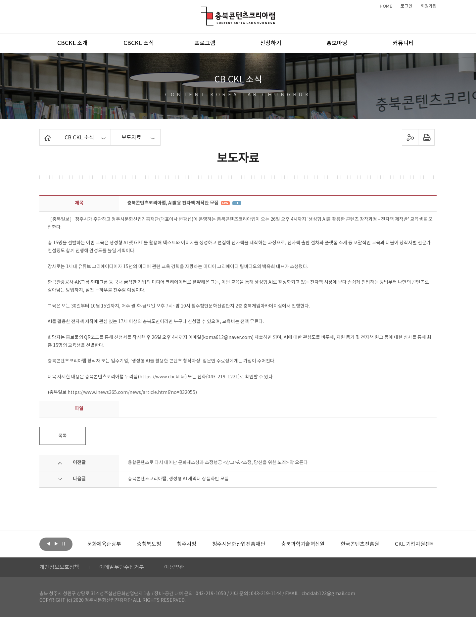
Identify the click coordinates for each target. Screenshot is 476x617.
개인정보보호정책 (59, 567)
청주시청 (186, 544)
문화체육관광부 (104, 544)
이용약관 (174, 567)
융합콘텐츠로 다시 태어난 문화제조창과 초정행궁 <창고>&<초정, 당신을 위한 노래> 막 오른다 (218, 462)
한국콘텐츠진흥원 (360, 544)
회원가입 (429, 6)
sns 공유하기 (410, 137)
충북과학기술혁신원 (302, 544)
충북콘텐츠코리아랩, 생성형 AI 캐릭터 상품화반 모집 (178, 479)
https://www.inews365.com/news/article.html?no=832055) (132, 392)
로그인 (406, 6)
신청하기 (270, 43)
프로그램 (204, 43)
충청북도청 (149, 544)
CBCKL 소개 (72, 43)
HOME (386, 6)
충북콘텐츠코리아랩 (202, 10)
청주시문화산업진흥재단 (238, 544)
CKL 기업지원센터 (415, 544)
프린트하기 (426, 137)
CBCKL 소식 (138, 43)
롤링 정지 (63, 543)
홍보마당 (337, 43)
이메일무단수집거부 (121, 567)
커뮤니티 (403, 43)
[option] (104, 544)
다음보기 (56, 543)
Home (41, 133)
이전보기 (48, 543)
